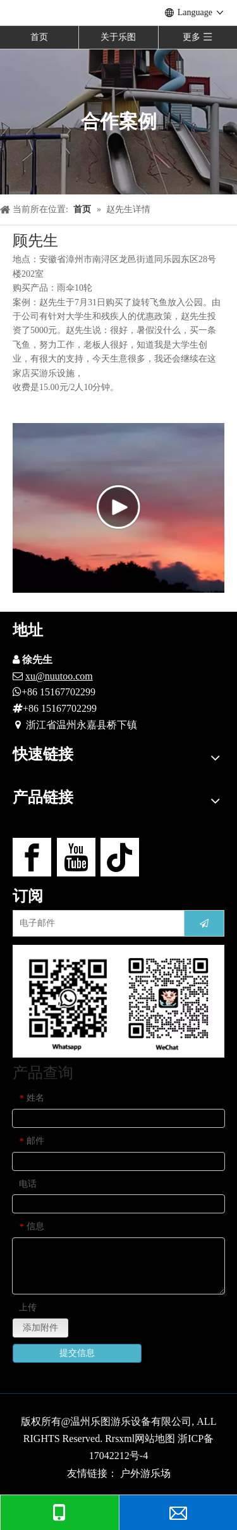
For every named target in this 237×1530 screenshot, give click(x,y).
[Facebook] (32, 857)
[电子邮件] (95, 923)
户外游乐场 (145, 1473)
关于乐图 (118, 37)
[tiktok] (119, 857)
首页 (39, 37)
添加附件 (40, 1327)
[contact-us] (118, 1001)
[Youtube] (76, 857)
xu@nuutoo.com (59, 676)
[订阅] (204, 923)
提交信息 (77, 1353)
